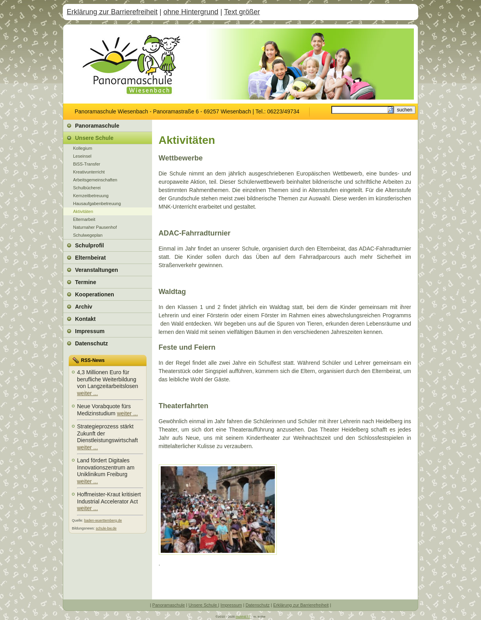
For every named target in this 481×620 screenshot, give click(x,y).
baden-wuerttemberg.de (103, 520)
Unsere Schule (203, 605)
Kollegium (82, 148)
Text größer (242, 12)
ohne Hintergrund (190, 12)
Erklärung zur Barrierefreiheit (112, 12)
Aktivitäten (83, 211)
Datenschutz (258, 605)
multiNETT (243, 616)
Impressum (231, 605)
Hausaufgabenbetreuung (97, 203)
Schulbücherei (87, 187)
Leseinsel (82, 156)
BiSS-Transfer (86, 164)
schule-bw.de (106, 528)
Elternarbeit (84, 219)
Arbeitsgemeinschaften (95, 179)
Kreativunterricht (89, 172)
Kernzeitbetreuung (91, 195)
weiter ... (87, 393)
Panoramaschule (168, 605)
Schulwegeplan (88, 235)
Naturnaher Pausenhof (95, 227)
